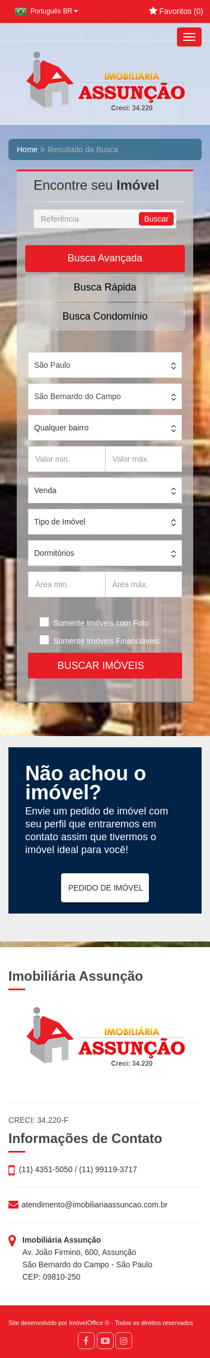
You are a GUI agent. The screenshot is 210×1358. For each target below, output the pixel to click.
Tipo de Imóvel (59, 521)
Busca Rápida (104, 287)
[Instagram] (123, 1340)
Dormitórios (54, 553)
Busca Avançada (105, 258)
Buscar (156, 218)
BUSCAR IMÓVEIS (104, 665)
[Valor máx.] (144, 459)
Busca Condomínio (104, 316)
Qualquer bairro (61, 427)
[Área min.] (66, 584)
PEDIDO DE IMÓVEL (105, 887)
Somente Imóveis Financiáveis (106, 640)
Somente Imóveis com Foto (100, 623)
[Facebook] (86, 1340)
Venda (45, 490)
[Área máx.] (144, 584)
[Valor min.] (66, 459)
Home (27, 149)
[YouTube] (105, 1340)
